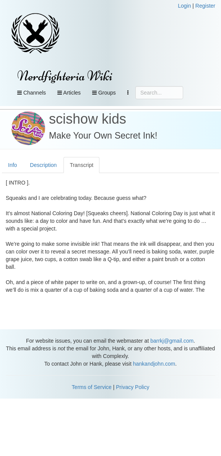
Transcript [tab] (81, 165)
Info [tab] (12, 165)
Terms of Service (92, 387)
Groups (104, 93)
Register (205, 6)
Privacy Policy (132, 387)
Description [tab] (43, 165)
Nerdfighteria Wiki (64, 76)
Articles (69, 93)
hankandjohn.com (154, 364)
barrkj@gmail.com (171, 341)
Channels (31, 93)
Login (184, 6)
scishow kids (87, 119)
